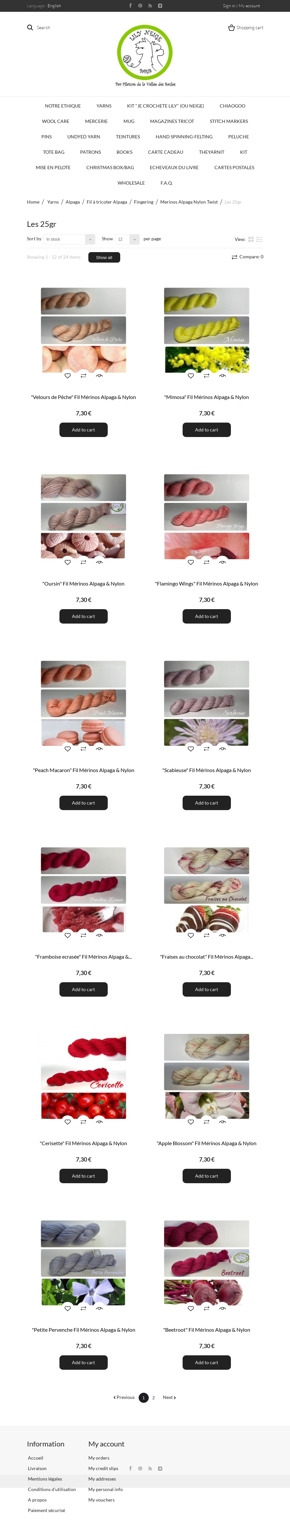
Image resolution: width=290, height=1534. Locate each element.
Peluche (238, 136)
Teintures (128, 136)
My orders (98, 1458)
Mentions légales (44, 1479)
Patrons (90, 152)
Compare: (250, 256)
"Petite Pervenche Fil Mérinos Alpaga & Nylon (83, 1329)
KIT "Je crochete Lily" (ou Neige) (165, 106)
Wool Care (55, 121)
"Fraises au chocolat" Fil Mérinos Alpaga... (206, 956)
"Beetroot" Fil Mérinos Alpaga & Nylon (206, 1329)
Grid (251, 239)
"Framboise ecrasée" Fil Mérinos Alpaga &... (83, 956)
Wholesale (131, 183)
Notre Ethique (63, 106)
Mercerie (96, 121)
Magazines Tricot (172, 121)
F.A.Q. (167, 183)
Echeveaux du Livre (174, 167)
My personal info (105, 1489)
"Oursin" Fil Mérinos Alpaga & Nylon (83, 583)
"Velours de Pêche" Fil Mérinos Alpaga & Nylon (83, 397)
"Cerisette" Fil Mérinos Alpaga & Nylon (83, 1143)
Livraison (37, 1468)
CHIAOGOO (232, 106)
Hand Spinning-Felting (184, 136)
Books (124, 152)
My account (106, 1443)
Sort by (34, 238)
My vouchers (101, 1500)
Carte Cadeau (165, 152)
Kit (243, 152)
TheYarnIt (211, 152)
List (259, 239)
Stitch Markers (229, 121)
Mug (128, 121)
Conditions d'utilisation (51, 1489)
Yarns (104, 106)
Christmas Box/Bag (110, 167)
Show (107, 238)
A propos (37, 1500)
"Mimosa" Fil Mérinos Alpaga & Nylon (206, 397)
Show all (104, 257)
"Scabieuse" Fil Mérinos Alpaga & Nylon (206, 770)
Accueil (35, 1458)
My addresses (102, 1479)
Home (33, 202)
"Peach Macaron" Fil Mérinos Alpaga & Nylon (83, 770)
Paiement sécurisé (46, 1510)
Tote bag (53, 152)
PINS (46, 136)
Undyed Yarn (83, 136)
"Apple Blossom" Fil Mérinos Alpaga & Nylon (207, 1143)
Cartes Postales (234, 167)
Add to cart (83, 429)
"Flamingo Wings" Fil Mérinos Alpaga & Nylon (206, 583)
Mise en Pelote (53, 167)
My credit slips (103, 1468)
